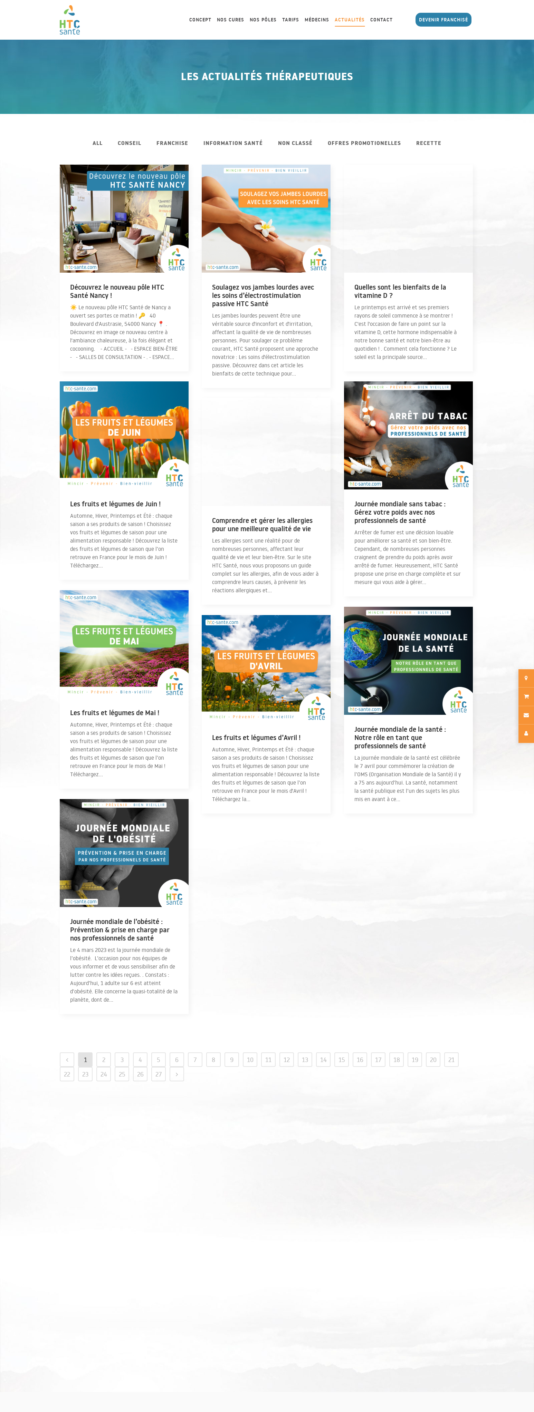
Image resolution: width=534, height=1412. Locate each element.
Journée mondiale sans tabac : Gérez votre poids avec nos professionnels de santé (400, 512)
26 (140, 1074)
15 (341, 1059)
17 (378, 1059)
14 (323, 1059)
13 (305, 1059)
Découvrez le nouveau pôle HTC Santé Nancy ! (117, 291)
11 (268, 1059)
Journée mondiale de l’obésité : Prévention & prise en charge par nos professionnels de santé (120, 930)
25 (122, 1074)
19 (415, 1059)
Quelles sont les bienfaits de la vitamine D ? (400, 291)
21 (451, 1059)
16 (360, 1059)
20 (433, 1059)
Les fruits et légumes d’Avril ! (256, 737)
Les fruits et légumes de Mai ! (114, 713)
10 (250, 1059)
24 (104, 1074)
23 (85, 1074)
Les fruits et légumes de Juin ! (115, 504)
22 (67, 1074)
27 (158, 1074)
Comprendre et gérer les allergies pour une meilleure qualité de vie (262, 525)
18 (396, 1059)
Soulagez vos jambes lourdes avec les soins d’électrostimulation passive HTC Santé (263, 295)
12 (287, 1059)
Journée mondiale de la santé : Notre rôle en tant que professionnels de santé (400, 737)
